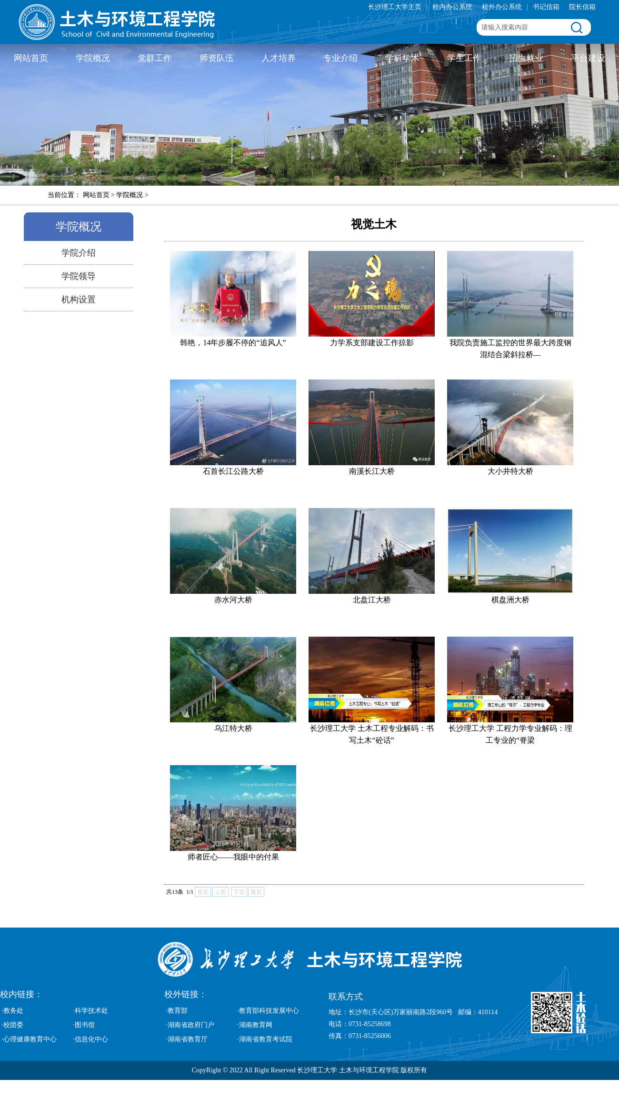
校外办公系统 (502, 6)
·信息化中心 (90, 1039)
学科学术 (402, 58)
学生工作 (464, 58)
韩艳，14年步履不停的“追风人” (233, 343)
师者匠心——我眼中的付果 (233, 857)
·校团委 (12, 1025)
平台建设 (588, 58)
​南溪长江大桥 (372, 471)
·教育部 (177, 1010)
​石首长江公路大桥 (233, 471)
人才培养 (278, 58)
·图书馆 (84, 1025)
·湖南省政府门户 (190, 1025)
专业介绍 (340, 58)
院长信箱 (582, 6)
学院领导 (78, 276)
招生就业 (526, 58)
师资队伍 (217, 58)
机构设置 (78, 299)
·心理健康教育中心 (29, 1039)
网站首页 (31, 58)
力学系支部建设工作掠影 (372, 343)
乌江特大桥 (233, 728)
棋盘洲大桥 (510, 600)
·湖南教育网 (254, 1025)
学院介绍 (78, 253)
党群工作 (155, 58)
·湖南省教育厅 (187, 1039)
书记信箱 (546, 6)
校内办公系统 (452, 6)
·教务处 (12, 1010)
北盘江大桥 (372, 600)
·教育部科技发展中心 (268, 1010)
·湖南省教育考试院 (264, 1039)
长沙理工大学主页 (394, 6)
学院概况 (93, 58)
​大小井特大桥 (510, 471)
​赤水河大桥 (233, 600)
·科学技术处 (90, 1010)
